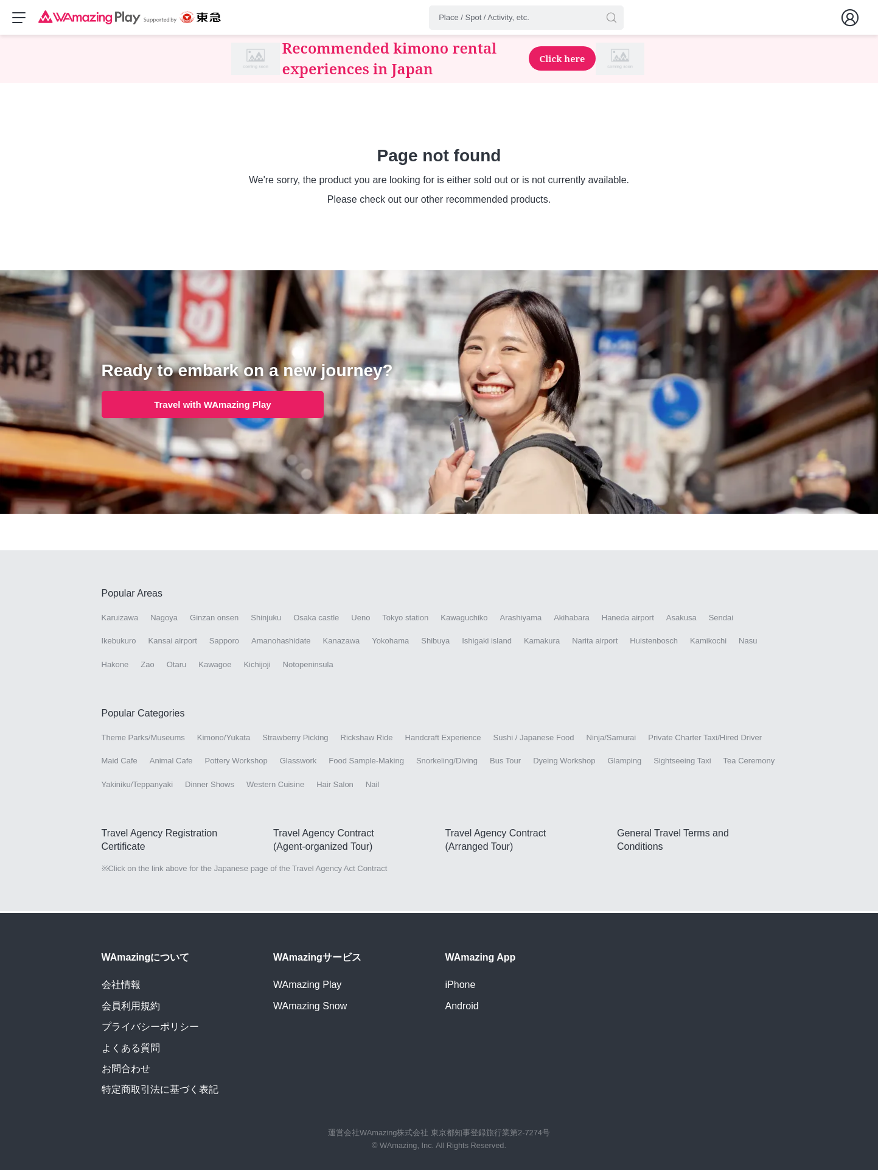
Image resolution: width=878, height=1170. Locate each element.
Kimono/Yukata (223, 739)
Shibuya (435, 642)
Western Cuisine (275, 785)
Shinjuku (266, 619)
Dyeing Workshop (564, 762)
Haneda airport (628, 619)
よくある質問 (131, 1048)
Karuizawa (120, 619)
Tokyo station (405, 619)
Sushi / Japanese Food (533, 739)
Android (462, 1006)
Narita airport (595, 642)
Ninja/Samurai (611, 739)
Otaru (177, 665)
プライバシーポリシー (150, 1026)
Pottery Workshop (236, 762)
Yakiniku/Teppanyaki (137, 785)
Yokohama (390, 642)
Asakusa (681, 619)
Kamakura (542, 642)
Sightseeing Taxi (682, 762)
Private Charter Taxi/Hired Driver (705, 739)
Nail (372, 785)
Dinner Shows (209, 785)
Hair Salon (335, 785)
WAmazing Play (307, 984)
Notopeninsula (308, 665)
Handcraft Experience (443, 739)
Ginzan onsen (214, 619)
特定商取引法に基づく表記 (160, 1089)
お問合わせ (126, 1068)
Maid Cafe (120, 762)
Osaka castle (316, 619)
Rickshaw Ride (367, 739)
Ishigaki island (487, 642)
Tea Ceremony (749, 762)
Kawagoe (214, 665)
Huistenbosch (654, 642)
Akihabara (572, 619)
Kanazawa (341, 642)
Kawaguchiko (464, 619)
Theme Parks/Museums (143, 739)
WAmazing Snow (310, 1006)
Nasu (748, 642)
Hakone (115, 665)
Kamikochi (708, 642)
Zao (147, 665)
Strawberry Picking (295, 739)
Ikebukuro (119, 642)
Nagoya (164, 619)
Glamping (625, 762)
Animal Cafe (171, 762)
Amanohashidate (281, 642)
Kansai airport (172, 642)
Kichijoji (256, 665)
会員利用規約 (131, 1006)
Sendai (721, 619)
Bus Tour (505, 762)
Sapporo (224, 642)
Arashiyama (521, 619)
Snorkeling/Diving (447, 762)
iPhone (460, 984)
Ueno (360, 619)
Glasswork (298, 762)
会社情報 (121, 984)
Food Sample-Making (366, 762)
